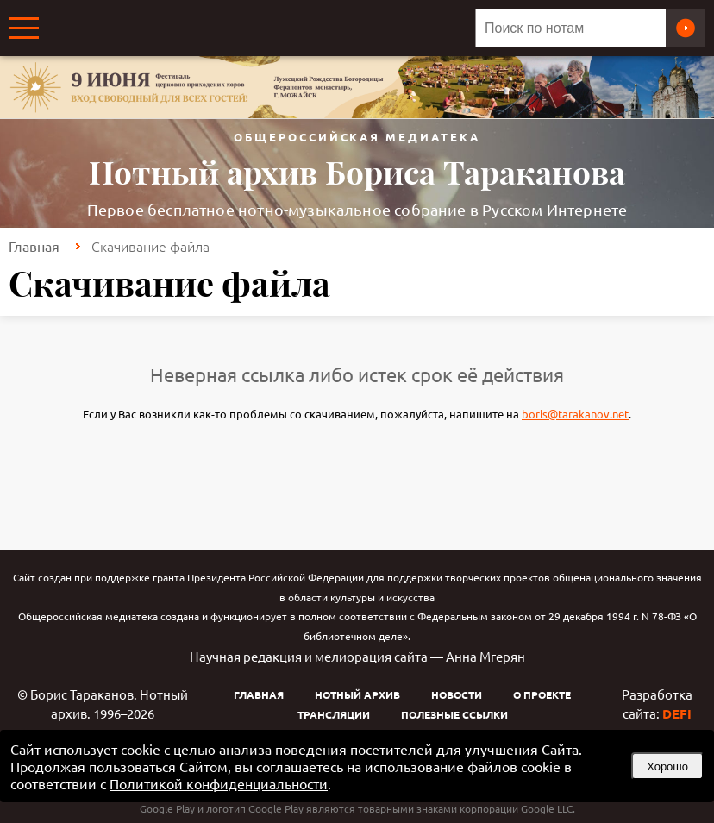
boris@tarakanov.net (575, 413)
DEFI (677, 713)
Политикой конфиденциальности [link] (219, 783)
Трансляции (334, 714)
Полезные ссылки (454, 714)
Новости (456, 694)
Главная (34, 245)
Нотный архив (357, 694)
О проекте (542, 694)
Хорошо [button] (667, 766)
